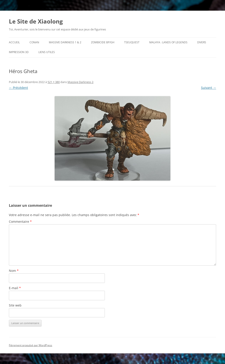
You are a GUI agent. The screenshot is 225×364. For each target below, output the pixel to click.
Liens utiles (46, 52)
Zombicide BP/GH (102, 42)
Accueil (14, 42)
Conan (34, 42)
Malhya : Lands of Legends (168, 42)
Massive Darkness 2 (80, 82)
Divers (201, 42)
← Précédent (18, 88)
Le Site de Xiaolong (36, 21)
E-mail (15, 288)
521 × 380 (54, 82)
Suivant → (208, 88)
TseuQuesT (131, 42)
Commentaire (20, 221)
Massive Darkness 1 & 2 (65, 42)
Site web (15, 305)
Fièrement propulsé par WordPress (30, 345)
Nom (14, 271)
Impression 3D (19, 52)
